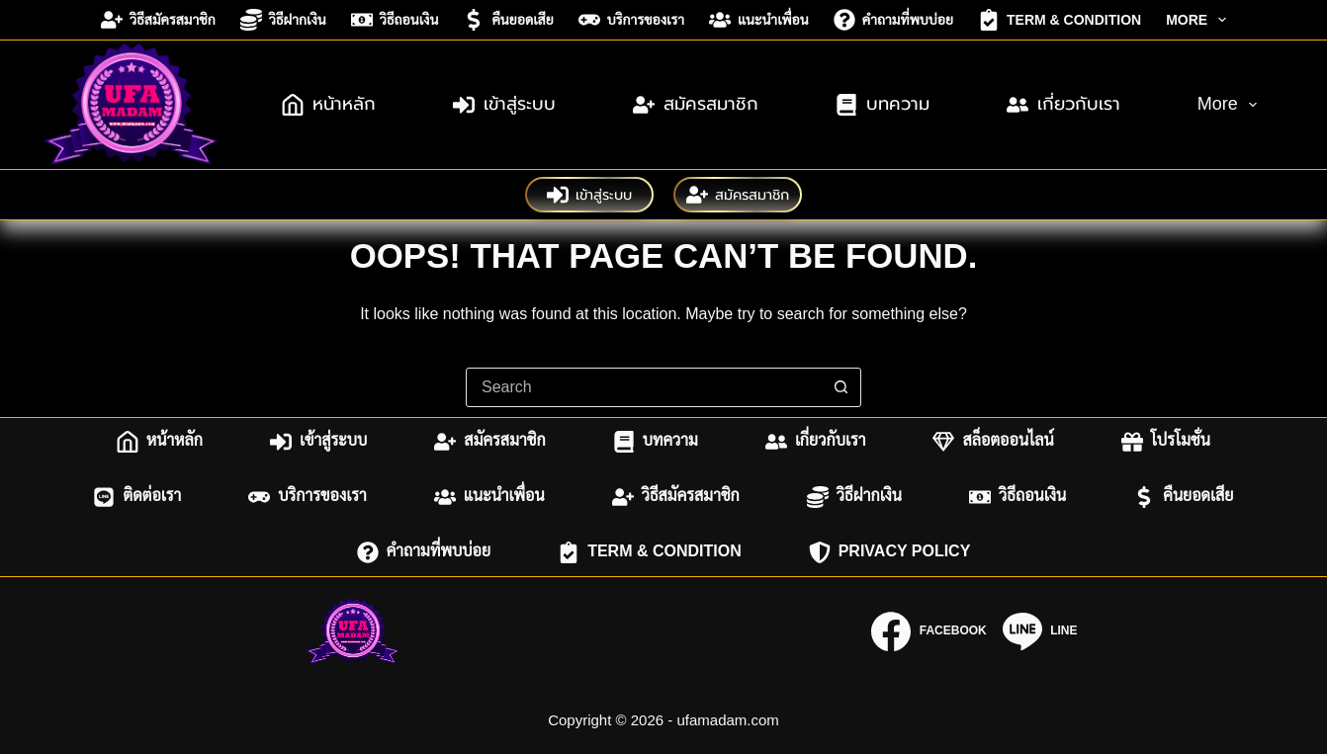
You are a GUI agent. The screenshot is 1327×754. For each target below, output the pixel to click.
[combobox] (645, 387)
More (1200, 20)
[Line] (1040, 631)
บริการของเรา (631, 20)
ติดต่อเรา (137, 497)
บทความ (882, 105)
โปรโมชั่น (1165, 442)
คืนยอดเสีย (508, 20)
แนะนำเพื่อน (759, 20)
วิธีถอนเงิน (395, 20)
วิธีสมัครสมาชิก (158, 20)
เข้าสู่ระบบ (504, 105)
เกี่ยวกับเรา (1063, 105)
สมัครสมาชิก (695, 105)
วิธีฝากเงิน (283, 20)
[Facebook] (928, 631)
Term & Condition (1059, 20)
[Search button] (841, 387)
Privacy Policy (890, 552)
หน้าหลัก (329, 105)
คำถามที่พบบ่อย (893, 20)
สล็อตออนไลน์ (992, 442)
